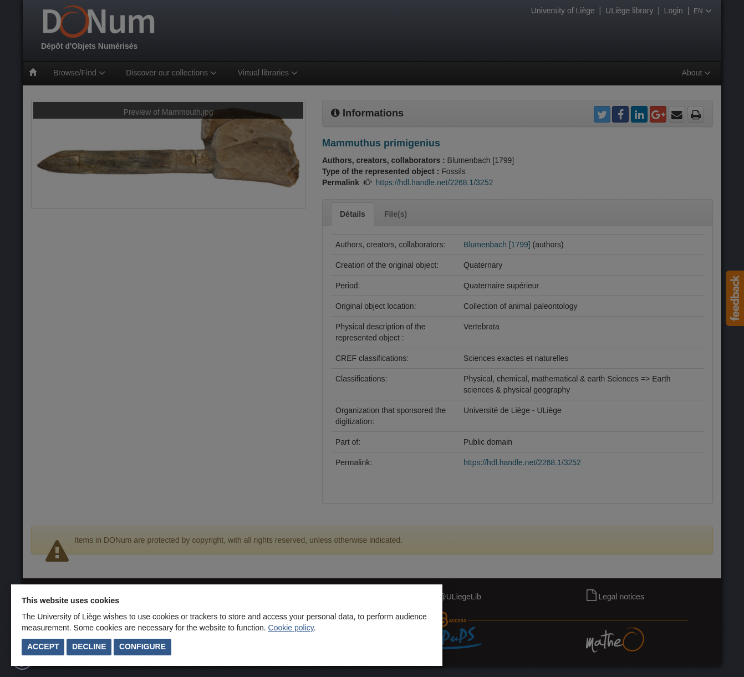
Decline (89, 646)
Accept (43, 646)
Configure (142, 646)
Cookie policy (291, 627)
